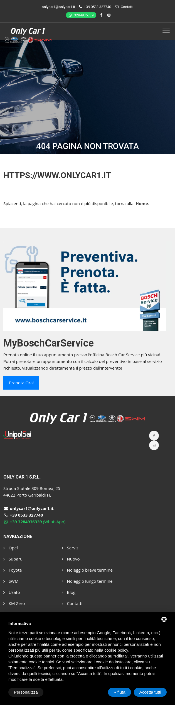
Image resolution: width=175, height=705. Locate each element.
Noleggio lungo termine (87, 581)
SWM (10, 581)
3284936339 (81, 15)
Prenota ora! (21, 382)
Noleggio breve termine (87, 570)
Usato (11, 592)
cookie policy (116, 650)
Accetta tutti (150, 692)
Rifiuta (119, 692)
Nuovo (71, 559)
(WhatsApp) (34, 521)
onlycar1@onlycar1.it (58, 7)
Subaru (13, 559)
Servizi (71, 547)
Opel (10, 547)
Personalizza (26, 692)
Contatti (127, 7)
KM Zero (14, 603)
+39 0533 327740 (97, 7)
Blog (69, 592)
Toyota (12, 570)
